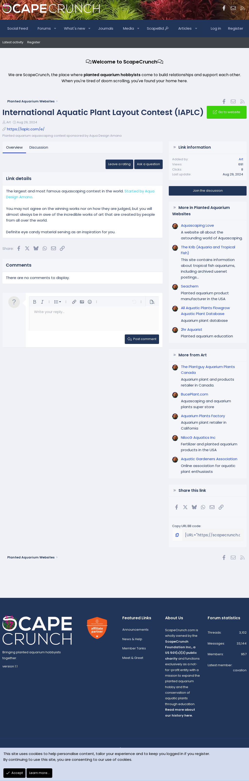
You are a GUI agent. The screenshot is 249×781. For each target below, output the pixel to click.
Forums (44, 28)
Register (33, 42)
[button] (55, 28)
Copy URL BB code (186, 526)
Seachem (189, 286)
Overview (14, 147)
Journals (105, 28)
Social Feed (17, 28)
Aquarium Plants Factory (203, 415)
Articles (185, 28)
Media (128, 28)
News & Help (132, 640)
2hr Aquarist (191, 329)
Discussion (38, 147)
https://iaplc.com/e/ (25, 129)
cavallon (240, 672)
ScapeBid (158, 28)
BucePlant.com (194, 394)
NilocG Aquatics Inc (198, 437)
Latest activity (12, 42)
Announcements (135, 631)
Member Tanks (134, 650)
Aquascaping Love (197, 225)
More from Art (192, 355)
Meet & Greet (132, 659)
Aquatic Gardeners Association (209, 458)
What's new (74, 28)
